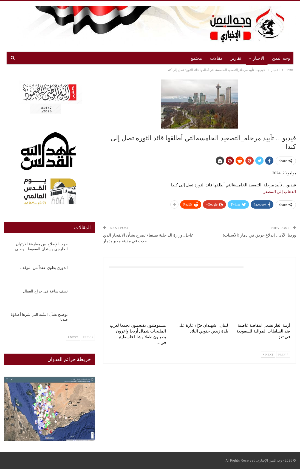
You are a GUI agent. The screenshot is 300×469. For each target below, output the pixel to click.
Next (268, 354)
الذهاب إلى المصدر (279, 191)
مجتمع (196, 58)
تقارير (236, 58)
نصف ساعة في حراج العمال (45, 291)
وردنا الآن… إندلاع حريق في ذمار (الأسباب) (259, 235)
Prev (283, 354)
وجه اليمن (281, 58)
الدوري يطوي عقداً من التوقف (44, 268)
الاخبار (258, 58)
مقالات (216, 58)
